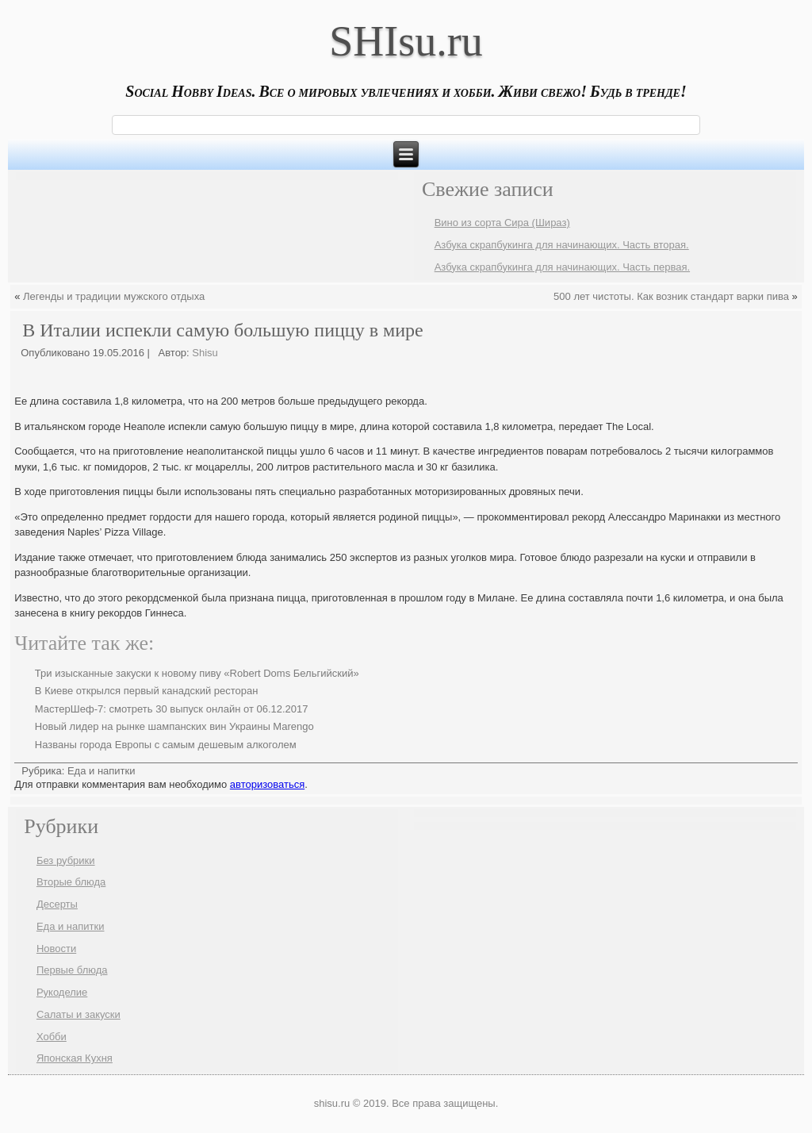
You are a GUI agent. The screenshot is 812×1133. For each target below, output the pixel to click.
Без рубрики (65, 860)
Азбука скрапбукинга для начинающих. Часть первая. (562, 267)
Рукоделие (61, 992)
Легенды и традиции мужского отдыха (114, 296)
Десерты (57, 904)
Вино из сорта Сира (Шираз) (502, 223)
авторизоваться (267, 784)
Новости (56, 948)
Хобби (51, 1037)
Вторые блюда (70, 882)
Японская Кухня (74, 1058)
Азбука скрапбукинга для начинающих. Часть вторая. (562, 245)
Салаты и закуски (78, 1014)
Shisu (205, 353)
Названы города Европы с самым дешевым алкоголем (166, 745)
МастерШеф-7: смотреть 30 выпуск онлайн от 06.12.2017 (171, 709)
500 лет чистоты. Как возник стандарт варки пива (671, 296)
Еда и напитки (101, 771)
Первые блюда (72, 970)
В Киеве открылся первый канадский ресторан (147, 691)
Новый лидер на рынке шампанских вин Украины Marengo (174, 726)
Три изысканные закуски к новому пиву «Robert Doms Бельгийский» (197, 673)
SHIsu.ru (406, 41)
